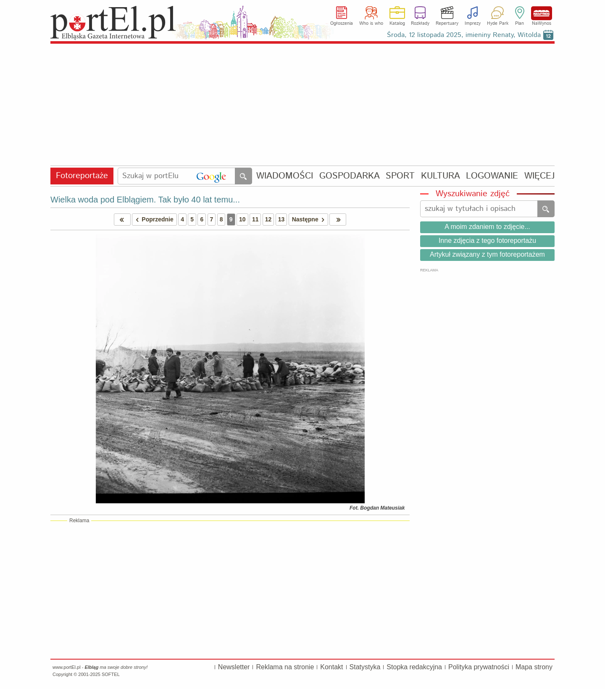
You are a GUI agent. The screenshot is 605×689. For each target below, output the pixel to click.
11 (255, 219)
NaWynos (541, 13)
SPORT (400, 176)
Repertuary (447, 23)
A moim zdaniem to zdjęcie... (487, 226)
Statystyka (365, 667)
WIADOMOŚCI (284, 176)
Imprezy (473, 23)
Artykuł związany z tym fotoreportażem (487, 254)
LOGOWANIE (492, 176)
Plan (519, 23)
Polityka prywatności (478, 667)
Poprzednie (153, 219)
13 (281, 219)
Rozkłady (420, 23)
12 (268, 219)
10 (242, 219)
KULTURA (440, 176)
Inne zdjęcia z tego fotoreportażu (487, 240)
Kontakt (331, 667)
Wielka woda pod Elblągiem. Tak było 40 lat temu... (145, 199)
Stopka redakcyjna (414, 667)
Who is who (371, 23)
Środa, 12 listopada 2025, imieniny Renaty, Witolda (464, 35)
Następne (310, 219)
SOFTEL (111, 674)
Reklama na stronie (285, 667)
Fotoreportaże (82, 176)
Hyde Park (497, 23)
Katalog (397, 23)
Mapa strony (534, 667)
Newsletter (234, 667)
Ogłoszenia (341, 23)
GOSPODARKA (349, 176)
